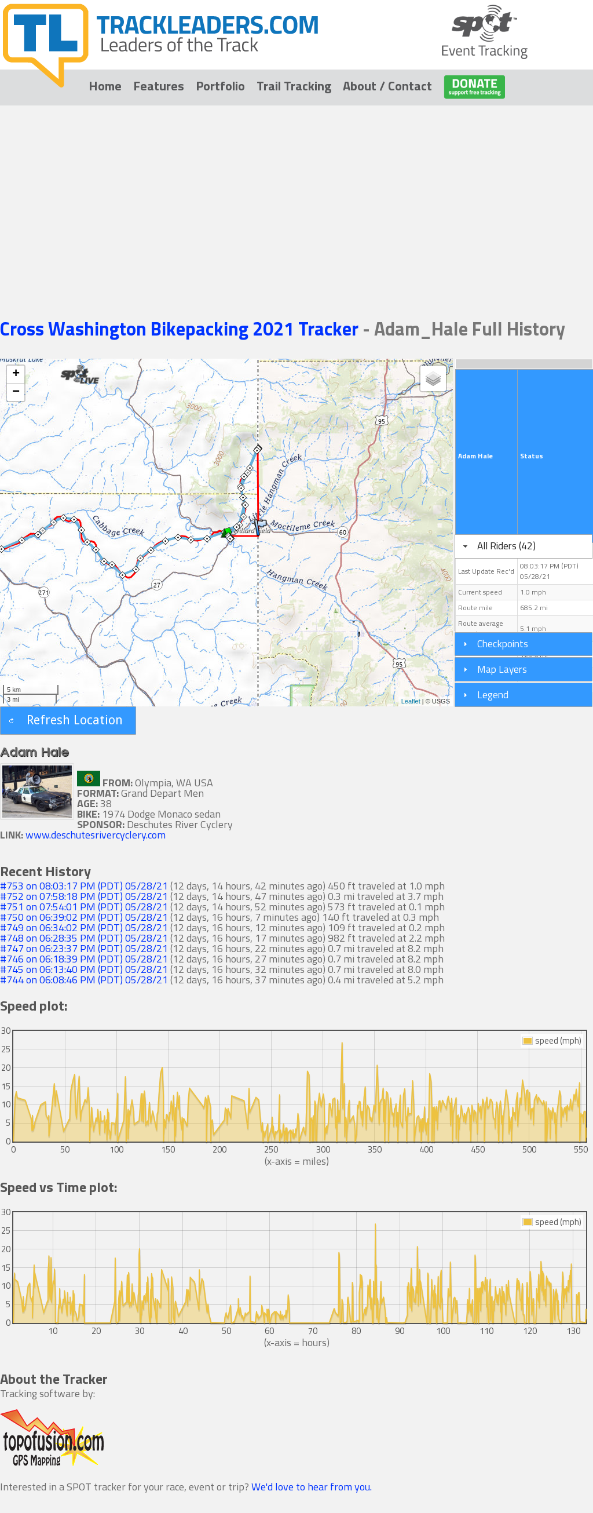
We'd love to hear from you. (311, 1486)
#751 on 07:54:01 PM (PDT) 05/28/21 (84, 906)
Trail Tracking (294, 86)
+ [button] (16, 374)
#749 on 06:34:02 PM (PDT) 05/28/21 (84, 927)
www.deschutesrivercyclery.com (95, 835)
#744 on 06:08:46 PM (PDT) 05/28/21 (84, 979)
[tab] (523, 546)
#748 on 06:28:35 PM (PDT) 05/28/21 (84, 938)
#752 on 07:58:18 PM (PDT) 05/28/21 (84, 896)
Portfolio (220, 86)
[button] (68, 720)
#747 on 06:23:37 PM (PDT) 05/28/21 (84, 948)
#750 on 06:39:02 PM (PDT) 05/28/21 (84, 917)
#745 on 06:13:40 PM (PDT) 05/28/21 (84, 969)
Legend (492, 694)
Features (158, 86)
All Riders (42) (506, 545)
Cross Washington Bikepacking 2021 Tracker (181, 328)
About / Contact (387, 86)
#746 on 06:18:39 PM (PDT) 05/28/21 (84, 959)
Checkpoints (502, 643)
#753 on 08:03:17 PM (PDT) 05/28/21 (84, 886)
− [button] (16, 392)
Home (105, 86)
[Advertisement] (297, 195)
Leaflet (410, 701)
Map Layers (502, 669)
